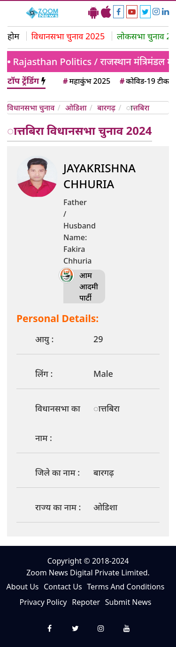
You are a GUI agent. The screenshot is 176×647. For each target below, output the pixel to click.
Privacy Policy (43, 602)
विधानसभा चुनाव (30, 108)
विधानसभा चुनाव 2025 (68, 36)
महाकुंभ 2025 (85, 81)
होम (13, 36)
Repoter (86, 602)
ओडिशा (76, 108)
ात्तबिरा (140, 108)
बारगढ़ (106, 108)
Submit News (128, 602)
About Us (23, 586)
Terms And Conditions (125, 586)
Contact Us (63, 586)
